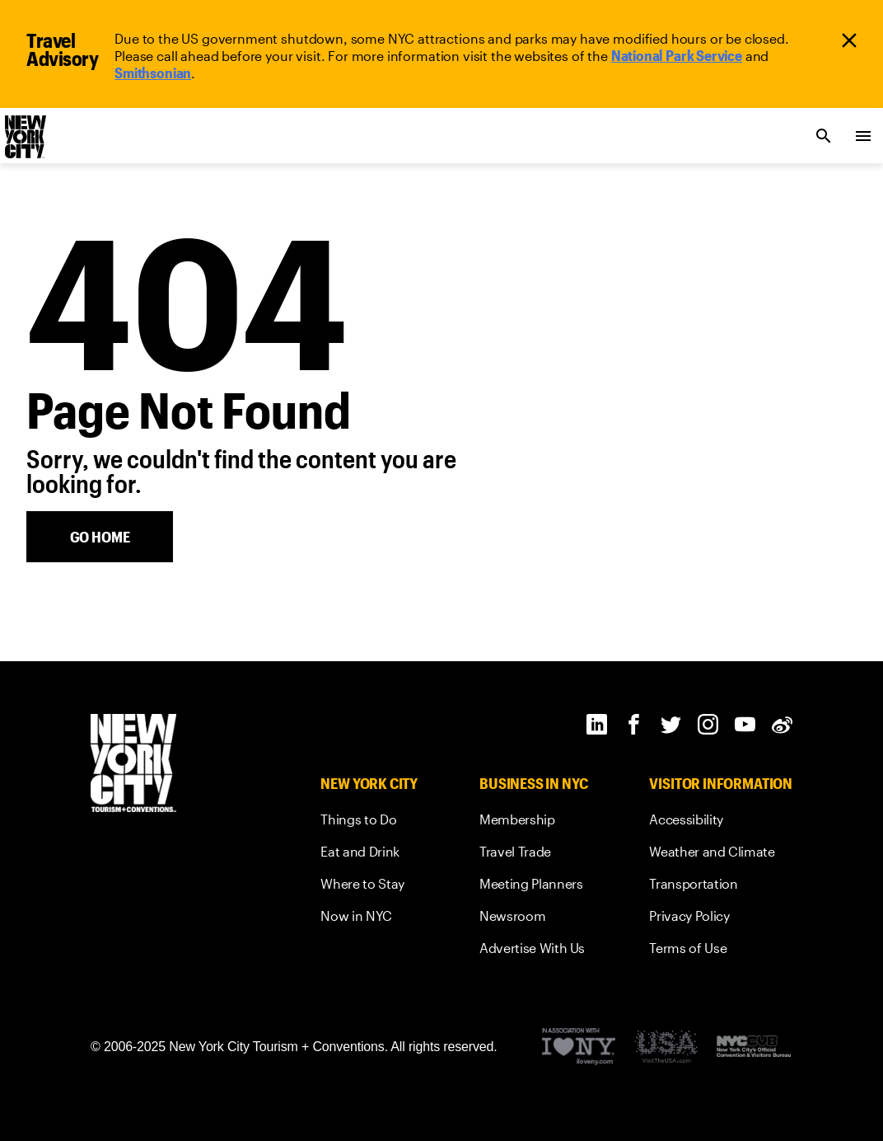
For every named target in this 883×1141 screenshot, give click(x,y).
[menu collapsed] (863, 136)
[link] (676, 55)
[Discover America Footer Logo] (666, 1047)
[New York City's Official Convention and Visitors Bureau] (753, 1047)
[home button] (99, 536)
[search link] (823, 136)
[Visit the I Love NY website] (578, 1047)
